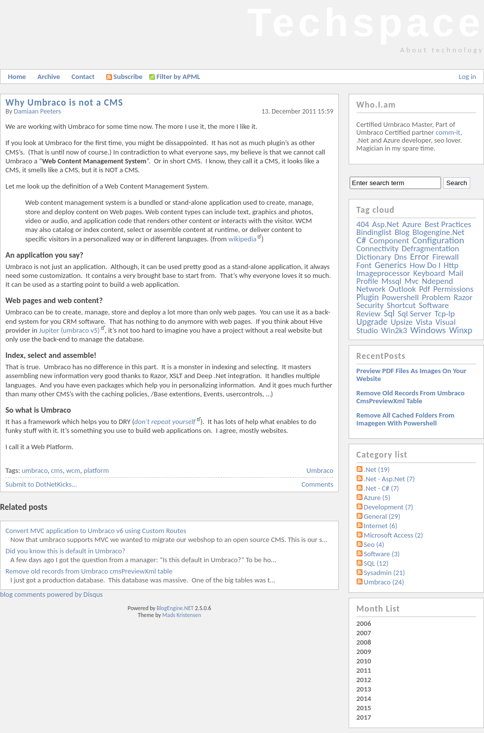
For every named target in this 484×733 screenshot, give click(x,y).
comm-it (448, 132)
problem (436, 297)
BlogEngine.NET (175, 608)
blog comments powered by (51, 594)
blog (402, 232)
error (419, 256)
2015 (364, 708)
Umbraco (320, 470)
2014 (364, 698)
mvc (411, 281)
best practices (448, 224)
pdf (424, 289)
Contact (83, 76)
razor (462, 297)
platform (96, 470)
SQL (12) (376, 563)
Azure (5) (377, 497)
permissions (453, 289)
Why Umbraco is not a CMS (64, 102)
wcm (73, 470)
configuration (438, 240)
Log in (467, 76)
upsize (402, 322)
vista (424, 322)
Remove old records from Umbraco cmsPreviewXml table (88, 571)
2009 (364, 652)
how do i (425, 265)
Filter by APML (178, 76)
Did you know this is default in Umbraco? (65, 550)
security (370, 305)
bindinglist (374, 232)
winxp (460, 330)
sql (389, 313)
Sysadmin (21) (384, 572)
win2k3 (394, 330)
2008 (364, 642)
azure (411, 224)
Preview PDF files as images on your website (412, 374)
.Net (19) (377, 469)
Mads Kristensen (182, 615)
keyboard (429, 273)
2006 (364, 623)
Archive (49, 76)
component (389, 240)
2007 (364, 633)
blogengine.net (438, 232)
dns (400, 257)
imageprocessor (383, 273)
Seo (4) (374, 544)
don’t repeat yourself (165, 421)
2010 (364, 661)
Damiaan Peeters (37, 111)
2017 (364, 717)
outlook (402, 289)
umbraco (34, 470)
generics (390, 265)
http (451, 265)
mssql (391, 281)
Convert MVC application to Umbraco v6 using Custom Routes (95, 530)
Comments (317, 484)
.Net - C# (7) (381, 488)
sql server (414, 314)
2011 (364, 670)
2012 (364, 680)
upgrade (372, 321)
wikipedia (242, 238)
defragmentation (430, 248)
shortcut (401, 305)
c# (361, 240)
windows (428, 330)
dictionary (374, 257)
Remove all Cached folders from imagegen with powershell (406, 419)
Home (17, 76)
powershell (400, 297)
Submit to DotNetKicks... (41, 484)
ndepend (437, 281)
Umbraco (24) (384, 582)
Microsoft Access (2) (393, 535)
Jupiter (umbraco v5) (69, 330)
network (371, 289)
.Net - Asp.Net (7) (389, 478)
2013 (364, 689)
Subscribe (124, 76)
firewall (446, 257)
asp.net (385, 224)
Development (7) (388, 506)
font (364, 265)
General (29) (382, 516)
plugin (368, 297)
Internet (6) (381, 525)
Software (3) (382, 553)
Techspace (365, 22)
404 (363, 224)
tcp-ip (445, 314)
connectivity (378, 248)
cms (57, 470)
